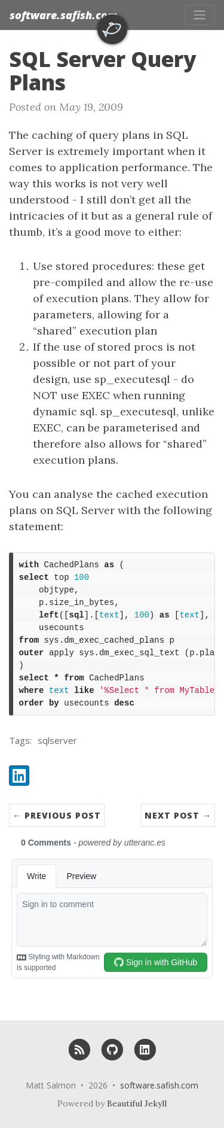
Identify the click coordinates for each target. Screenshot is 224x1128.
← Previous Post (57, 815)
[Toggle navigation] (199, 15)
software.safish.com (64, 15)
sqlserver (57, 740)
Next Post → (178, 815)
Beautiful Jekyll (137, 1103)
